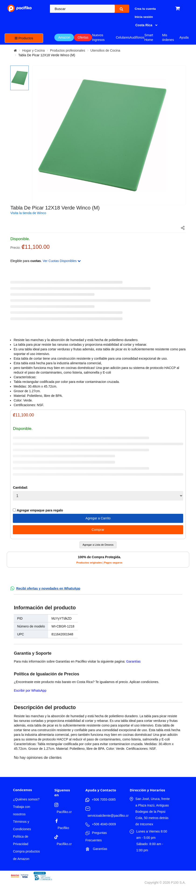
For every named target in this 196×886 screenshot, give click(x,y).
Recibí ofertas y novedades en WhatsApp (48, 588)
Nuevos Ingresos (98, 37)
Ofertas (83, 37)
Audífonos (137, 37)
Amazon (64, 37)
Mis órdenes (168, 37)
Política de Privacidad (20, 840)
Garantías (133, 661)
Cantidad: (20, 487)
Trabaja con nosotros (21, 810)
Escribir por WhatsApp (30, 690)
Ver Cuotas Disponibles (62, 261)
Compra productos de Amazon (26, 855)
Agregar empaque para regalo (38, 510)
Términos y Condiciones (22, 825)
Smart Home (148, 37)
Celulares (123, 37)
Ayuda (184, 37)
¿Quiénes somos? (26, 799)
